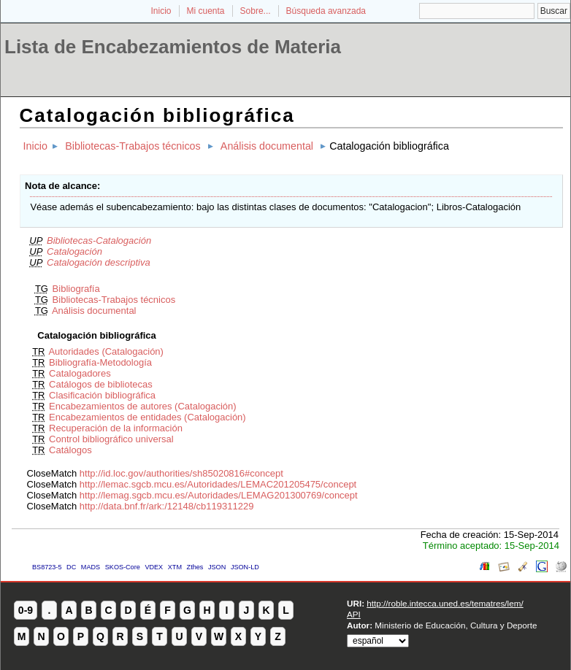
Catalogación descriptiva (98, 262)
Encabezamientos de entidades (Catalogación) (147, 417)
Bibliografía (76, 288)
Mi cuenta (206, 11)
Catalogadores (80, 373)
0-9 (25, 610)
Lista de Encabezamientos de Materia (172, 47)
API (354, 614)
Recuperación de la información (116, 428)
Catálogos (70, 449)
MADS (90, 567)
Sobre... (255, 11)
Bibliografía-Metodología (100, 362)
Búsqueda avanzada (326, 11)
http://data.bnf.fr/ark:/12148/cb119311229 (167, 506)
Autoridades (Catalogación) (106, 351)
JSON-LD (245, 567)
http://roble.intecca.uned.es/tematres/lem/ (445, 603)
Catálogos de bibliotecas (101, 384)
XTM (175, 567)
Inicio (160, 11)
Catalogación (74, 251)
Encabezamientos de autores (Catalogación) (143, 406)
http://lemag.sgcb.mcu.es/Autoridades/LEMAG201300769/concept (219, 495)
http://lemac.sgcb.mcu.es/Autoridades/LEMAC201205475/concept (218, 484)
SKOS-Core (122, 567)
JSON (217, 567)
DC (71, 567)
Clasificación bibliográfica (102, 395)
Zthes (195, 567)
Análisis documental (267, 146)
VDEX (154, 567)
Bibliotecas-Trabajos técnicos (132, 146)
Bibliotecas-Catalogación (99, 240)
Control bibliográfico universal (111, 439)
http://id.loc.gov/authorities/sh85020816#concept (181, 473)
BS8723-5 (46, 567)
